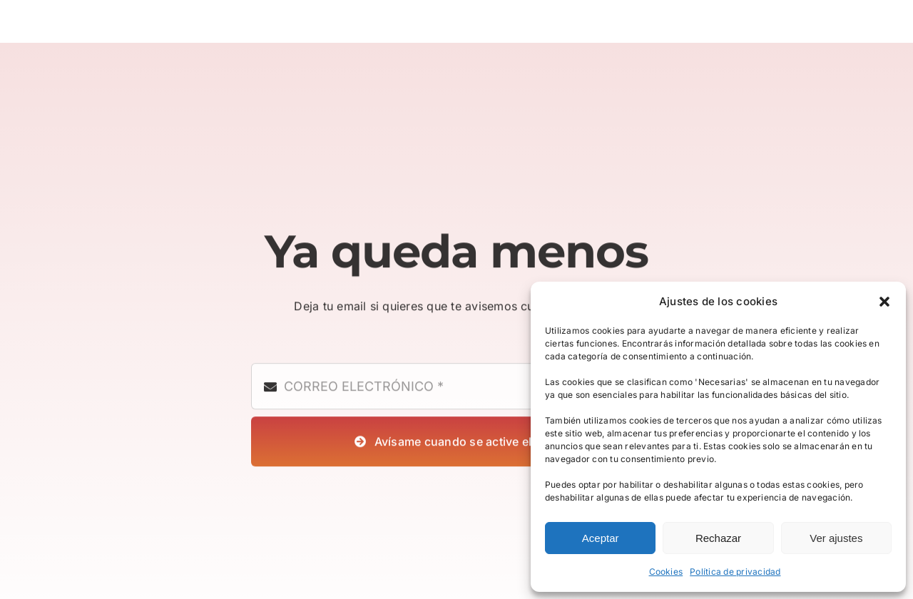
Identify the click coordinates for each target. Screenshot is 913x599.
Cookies (666, 571)
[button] (884, 302)
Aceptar (600, 538)
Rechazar (718, 538)
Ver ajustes (836, 538)
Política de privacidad (735, 571)
